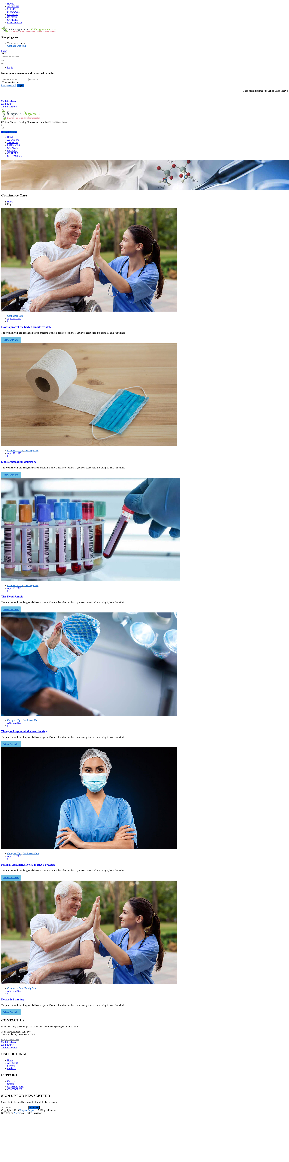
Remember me (12, 82)
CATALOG (12, 14)
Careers (11, 1081)
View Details (11, 340)
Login (10, 67)
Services (11, 1065)
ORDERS (12, 17)
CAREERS (12, 20)
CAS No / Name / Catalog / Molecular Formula (24, 122)
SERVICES (12, 9)
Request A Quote (9, 132)
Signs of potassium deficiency (18, 461)
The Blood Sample (12, 596)
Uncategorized (31, 450)
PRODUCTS (13, 11)
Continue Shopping (16, 46)
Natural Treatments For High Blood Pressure (28, 864)
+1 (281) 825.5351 (12, 98)
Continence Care (15, 316)
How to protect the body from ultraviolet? (26, 326)
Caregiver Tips (14, 720)
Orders (10, 1084)
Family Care (30, 988)
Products (11, 1068)
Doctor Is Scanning (12, 999)
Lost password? (8, 85)
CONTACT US (14, 22)
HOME (10, 3)
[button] (4, 51)
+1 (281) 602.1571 (12, 96)
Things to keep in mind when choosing (24, 731)
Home (10, 201)
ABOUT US (13, 6)
